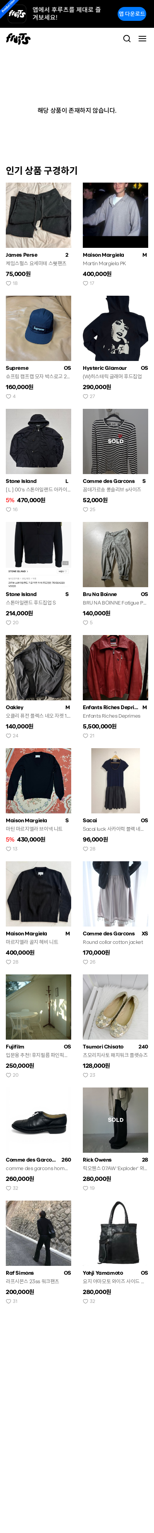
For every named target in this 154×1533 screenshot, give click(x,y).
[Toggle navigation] (142, 39)
